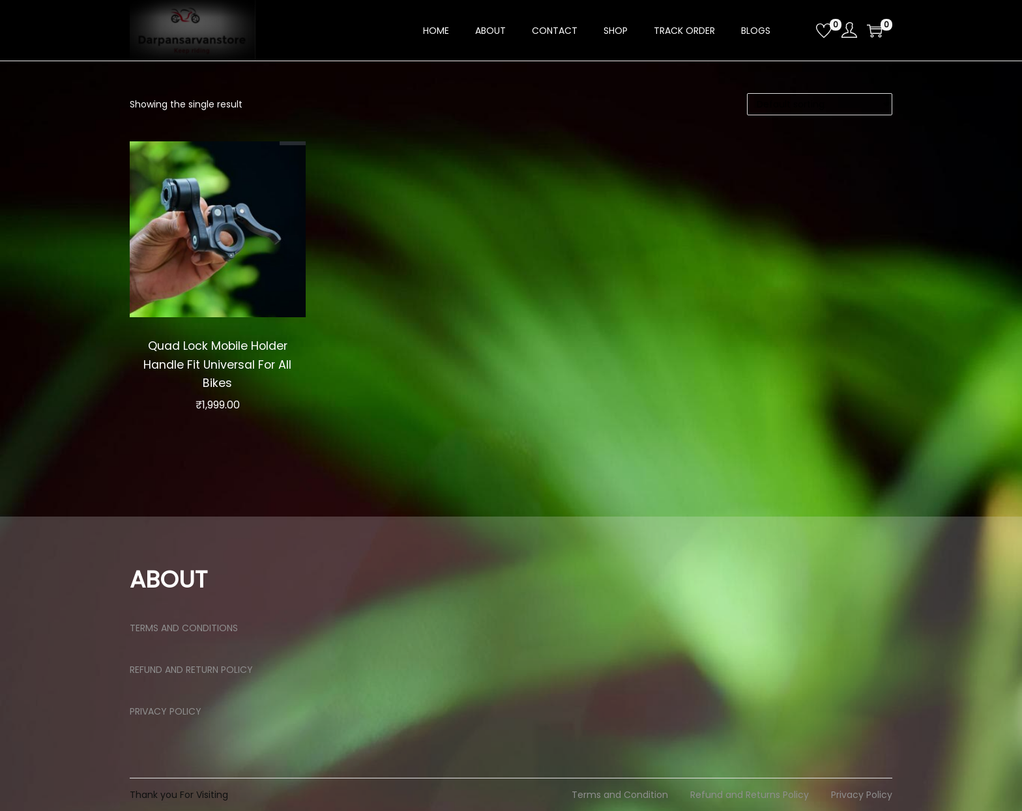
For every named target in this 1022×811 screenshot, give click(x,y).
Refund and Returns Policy (749, 794)
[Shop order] (820, 104)
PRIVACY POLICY (165, 711)
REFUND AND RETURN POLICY (191, 669)
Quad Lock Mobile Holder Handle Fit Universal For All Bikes (217, 364)
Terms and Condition (620, 794)
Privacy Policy (861, 794)
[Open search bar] (801, 30)
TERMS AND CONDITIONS (184, 627)
